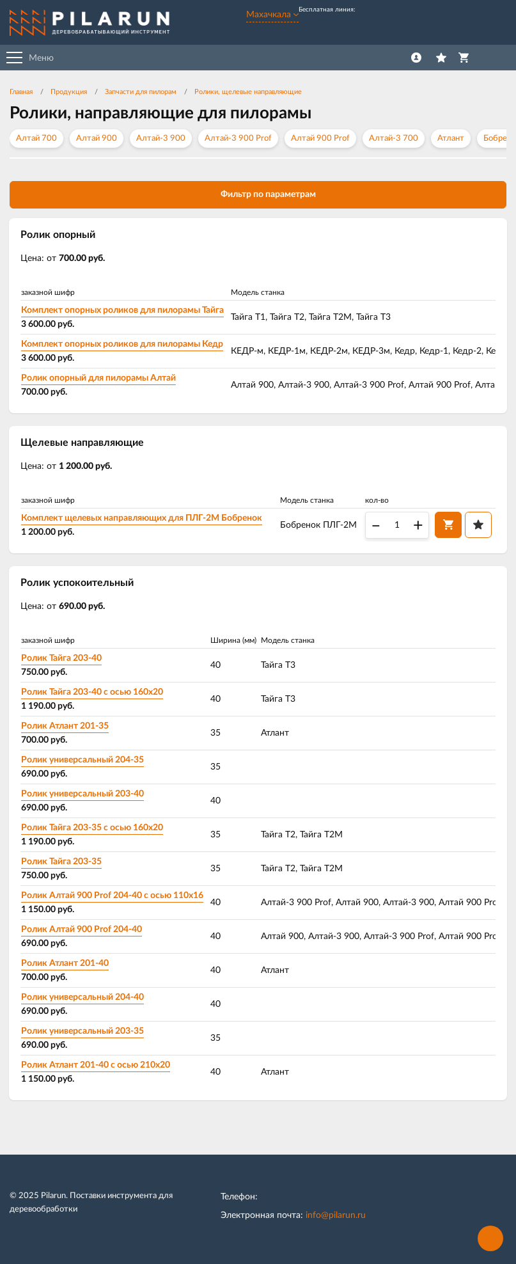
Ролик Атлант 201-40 (65, 964)
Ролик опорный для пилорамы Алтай (99, 378)
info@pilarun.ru (336, 1217)
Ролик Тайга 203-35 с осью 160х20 (93, 829)
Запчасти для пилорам (140, 91)
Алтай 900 (96, 138)
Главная (21, 91)
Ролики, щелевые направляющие (248, 91)
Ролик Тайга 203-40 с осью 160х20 (93, 693)
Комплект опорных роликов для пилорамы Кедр (123, 344)
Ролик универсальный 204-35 (83, 761)
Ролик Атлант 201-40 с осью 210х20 (96, 1066)
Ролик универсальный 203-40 (83, 795)
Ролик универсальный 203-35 (83, 1032)
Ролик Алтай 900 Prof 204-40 (82, 930)
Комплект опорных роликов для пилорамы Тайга (123, 310)
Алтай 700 (36, 138)
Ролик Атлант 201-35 (65, 727)
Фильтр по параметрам (258, 193)
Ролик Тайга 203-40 (62, 659)
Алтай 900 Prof (320, 138)
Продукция (69, 91)
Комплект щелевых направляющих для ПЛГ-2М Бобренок (142, 518)
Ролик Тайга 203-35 (62, 862)
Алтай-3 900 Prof (238, 138)
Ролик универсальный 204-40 (83, 998)
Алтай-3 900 (160, 138)
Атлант (450, 138)
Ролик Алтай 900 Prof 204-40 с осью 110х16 (113, 896)
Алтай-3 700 (393, 138)
